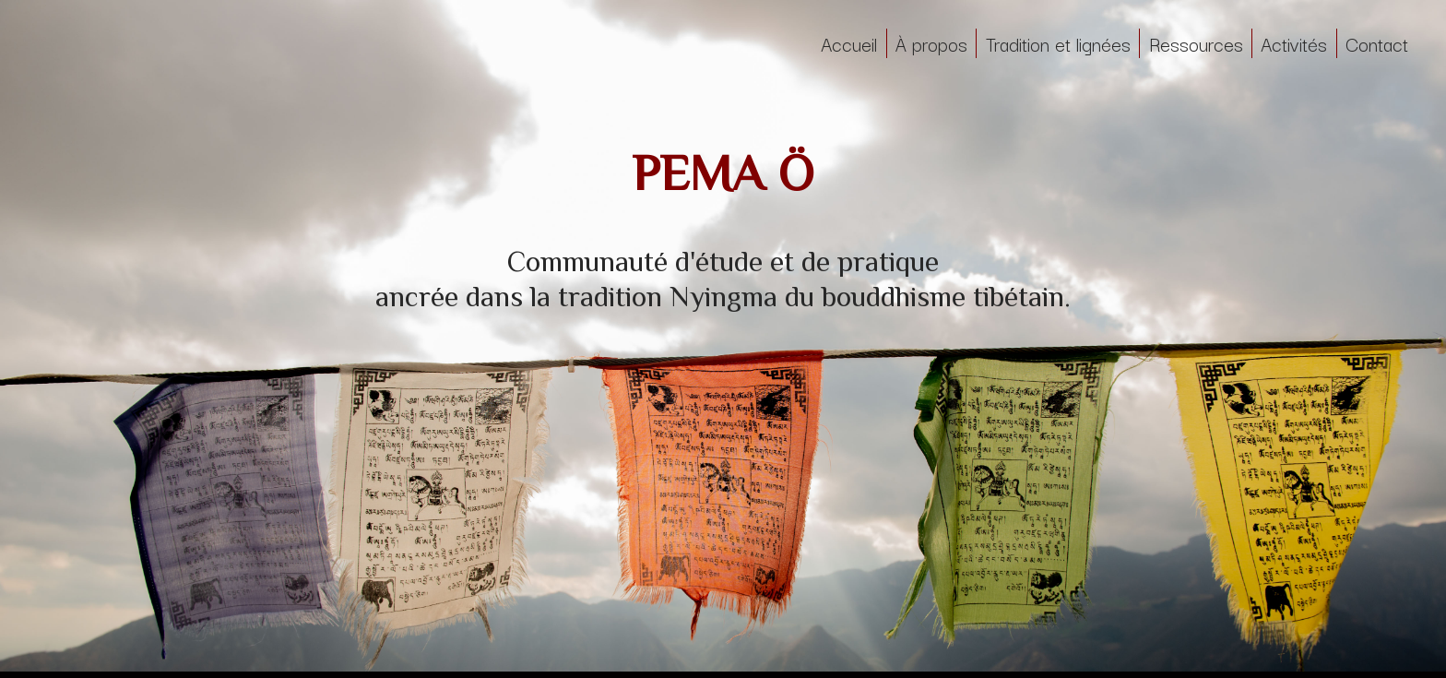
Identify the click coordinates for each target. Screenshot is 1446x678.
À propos (931, 43)
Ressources (1196, 43)
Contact (1376, 43)
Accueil (849, 43)
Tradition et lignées (1058, 43)
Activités (1294, 43)
